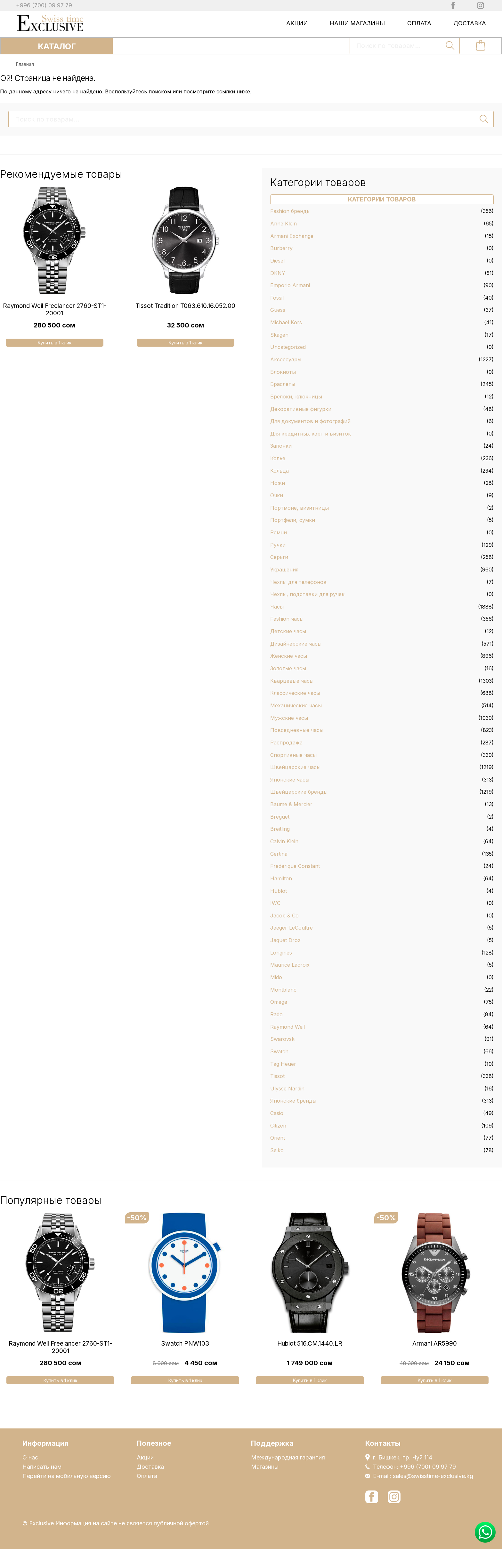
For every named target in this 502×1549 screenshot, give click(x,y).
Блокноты (283, 372)
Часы (277, 606)
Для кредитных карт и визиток (310, 433)
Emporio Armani (290, 285)
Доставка (469, 23)
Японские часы (289, 779)
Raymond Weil (287, 1027)
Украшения (284, 569)
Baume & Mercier (291, 804)
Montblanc (283, 990)
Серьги (279, 557)
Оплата (419, 23)
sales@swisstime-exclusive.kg (433, 1476)
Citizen (278, 1125)
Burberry (281, 248)
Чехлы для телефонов (298, 582)
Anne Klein (283, 223)
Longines (281, 952)
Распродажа (286, 742)
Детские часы (288, 631)
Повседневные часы (296, 730)
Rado (276, 1014)
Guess (277, 310)
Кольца (279, 471)
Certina (278, 854)
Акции (297, 23)
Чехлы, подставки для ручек (307, 594)
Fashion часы (287, 619)
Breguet (279, 817)
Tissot (277, 1076)
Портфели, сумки (292, 520)
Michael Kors (286, 322)
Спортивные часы (293, 755)
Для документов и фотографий (310, 421)
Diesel (277, 260)
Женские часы (288, 656)
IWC (275, 903)
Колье (277, 458)
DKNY (277, 273)
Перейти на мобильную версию (66, 1476)
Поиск (450, 45)
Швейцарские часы (295, 767)
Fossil (277, 298)
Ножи (277, 483)
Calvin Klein (284, 841)
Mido (276, 977)
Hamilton (281, 878)
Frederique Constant (295, 866)
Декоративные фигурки (300, 409)
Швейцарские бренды (299, 792)
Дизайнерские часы (295, 644)
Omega (278, 1002)
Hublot (278, 891)
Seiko (277, 1150)
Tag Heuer (283, 1064)
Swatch (279, 1051)
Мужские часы (289, 718)
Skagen (279, 335)
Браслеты (282, 384)
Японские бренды (293, 1100)
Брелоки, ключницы (296, 396)
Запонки (281, 446)
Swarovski (283, 1039)
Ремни (278, 532)
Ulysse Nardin (287, 1088)
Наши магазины (357, 23)
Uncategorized (288, 347)
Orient (277, 1138)
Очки (276, 495)
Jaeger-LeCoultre (291, 927)
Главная (25, 64)
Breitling (280, 829)
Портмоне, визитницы (299, 508)
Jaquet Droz (285, 940)
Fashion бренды (290, 211)
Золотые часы (288, 668)
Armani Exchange (291, 236)
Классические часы (295, 693)
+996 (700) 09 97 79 (44, 5)
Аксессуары (285, 359)
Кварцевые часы (291, 681)
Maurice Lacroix (290, 965)
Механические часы (296, 705)
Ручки (278, 545)
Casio (276, 1113)
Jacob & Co (284, 915)
